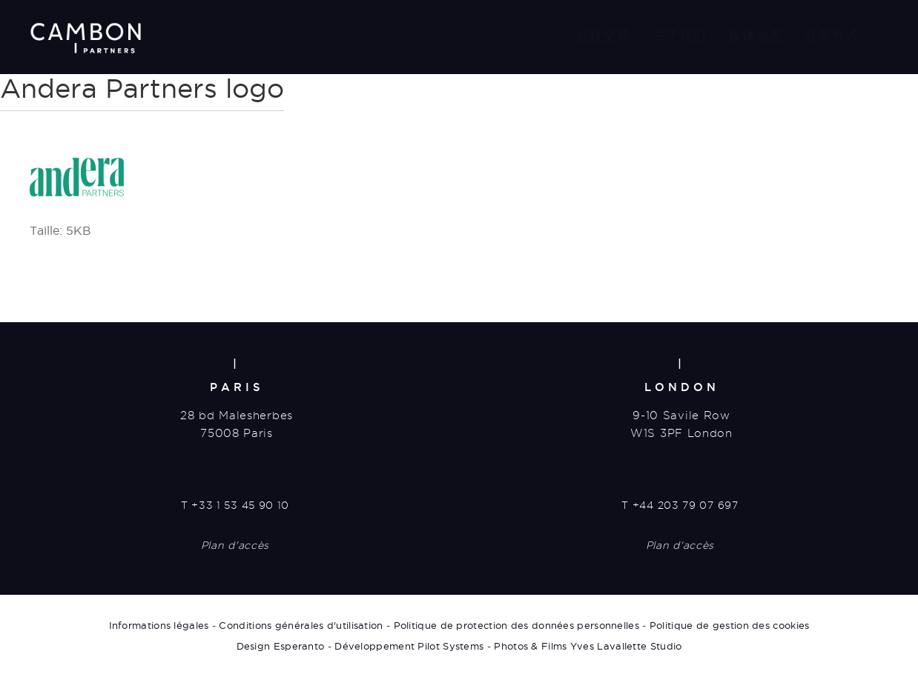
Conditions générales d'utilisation (301, 625)
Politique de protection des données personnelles (516, 625)
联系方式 (832, 35)
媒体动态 (755, 35)
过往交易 (603, 35)
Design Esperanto (281, 646)
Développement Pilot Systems (408, 646)
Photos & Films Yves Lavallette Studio (587, 646)
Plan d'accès (235, 545)
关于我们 (680, 35)
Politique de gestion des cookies (730, 625)
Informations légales (159, 625)
